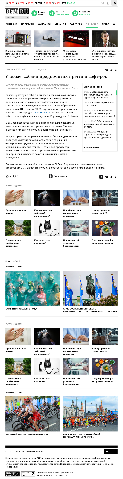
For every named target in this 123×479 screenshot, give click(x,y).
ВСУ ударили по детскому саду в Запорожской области (99, 124)
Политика (76, 24)
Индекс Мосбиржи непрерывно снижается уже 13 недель (17, 53)
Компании (44, 24)
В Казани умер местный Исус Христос (99, 104)
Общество (92, 24)
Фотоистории (13, 266)
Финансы (60, 24)
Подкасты (27, 24)
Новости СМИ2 (12, 261)
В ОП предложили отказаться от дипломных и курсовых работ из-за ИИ (98, 94)
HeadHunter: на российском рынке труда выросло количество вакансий (99, 113)
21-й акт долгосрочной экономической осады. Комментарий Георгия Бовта (104, 55)
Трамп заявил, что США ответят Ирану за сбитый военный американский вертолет (46, 55)
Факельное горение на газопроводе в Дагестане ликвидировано (97, 134)
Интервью (11, 24)
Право (105, 24)
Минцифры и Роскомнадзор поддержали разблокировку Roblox (74, 55)
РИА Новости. (42, 112)
